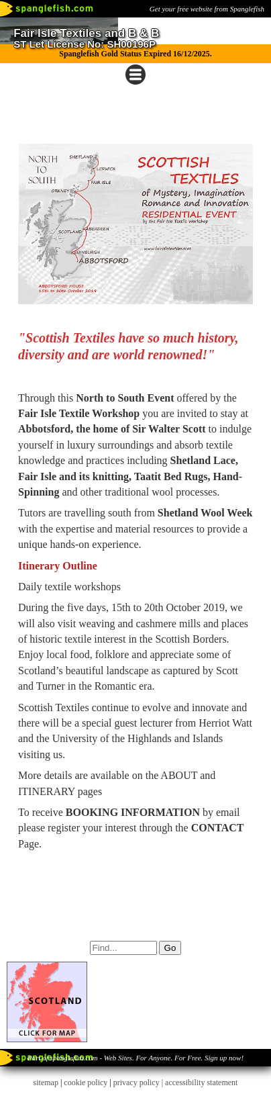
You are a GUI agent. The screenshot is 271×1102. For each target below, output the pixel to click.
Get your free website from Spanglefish (207, 9)
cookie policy (85, 1082)
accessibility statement (201, 1082)
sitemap (46, 1082)
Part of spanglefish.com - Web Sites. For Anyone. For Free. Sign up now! (135, 1058)
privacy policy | (139, 1082)
